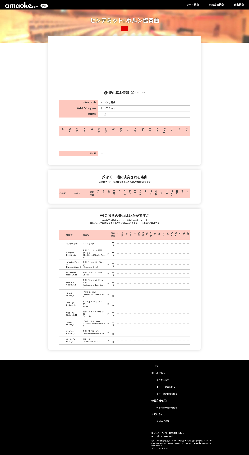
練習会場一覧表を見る (166, 407)
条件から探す (162, 380)
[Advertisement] (124, 61)
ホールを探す (158, 372)
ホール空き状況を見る (166, 393)
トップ (155, 366)
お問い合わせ (158, 414)
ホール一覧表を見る (165, 387)
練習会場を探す (159, 400)
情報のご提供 (162, 421)
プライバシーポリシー (160, 448)
